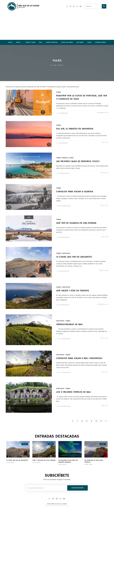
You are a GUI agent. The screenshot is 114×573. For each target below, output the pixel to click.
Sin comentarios (64, 206)
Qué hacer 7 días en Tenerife (72, 290)
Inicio (10, 42)
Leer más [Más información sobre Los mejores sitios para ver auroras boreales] (62, 464)
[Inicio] (51, 65)
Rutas (19, 42)
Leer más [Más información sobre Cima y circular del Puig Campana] (36, 462)
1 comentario (63, 113)
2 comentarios (63, 173)
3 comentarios (63, 271)
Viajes (89, 42)
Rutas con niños (67, 42)
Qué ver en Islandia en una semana (76, 223)
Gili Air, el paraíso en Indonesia (74, 128)
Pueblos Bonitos (52, 42)
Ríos (40, 42)
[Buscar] (104, 6)
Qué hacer (80, 42)
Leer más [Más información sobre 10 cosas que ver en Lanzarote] (10, 462)
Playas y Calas (30, 42)
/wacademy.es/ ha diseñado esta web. (57, 506)
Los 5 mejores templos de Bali (73, 392)
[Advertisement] (57, 26)
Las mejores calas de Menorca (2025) (78, 161)
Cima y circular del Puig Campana (44, 460)
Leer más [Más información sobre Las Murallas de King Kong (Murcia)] (88, 464)
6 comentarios (63, 305)
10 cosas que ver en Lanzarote (74, 257)
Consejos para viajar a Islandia (74, 191)
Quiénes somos (100, 42)
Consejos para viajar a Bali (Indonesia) (79, 358)
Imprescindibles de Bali (69, 324)
